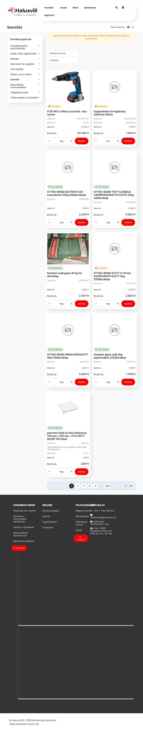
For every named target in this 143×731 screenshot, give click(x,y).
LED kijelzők (16, 69)
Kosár (79, 530)
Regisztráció (82, 510)
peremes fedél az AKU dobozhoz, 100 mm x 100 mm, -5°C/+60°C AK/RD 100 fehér (67, 435)
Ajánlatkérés (90, 7)
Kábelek (14, 58)
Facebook (19, 548)
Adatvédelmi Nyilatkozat (20, 534)
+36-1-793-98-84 (102, 510)
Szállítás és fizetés (24, 510)
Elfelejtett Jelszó (81, 523)
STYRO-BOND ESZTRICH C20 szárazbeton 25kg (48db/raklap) (66, 193)
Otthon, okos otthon (21, 74)
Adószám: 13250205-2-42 (99, 523)
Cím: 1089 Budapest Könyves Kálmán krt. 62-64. (101, 531)
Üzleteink (48, 527)
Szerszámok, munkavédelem (18, 86)
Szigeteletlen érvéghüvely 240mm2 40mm (110, 113)
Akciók (63, 7)
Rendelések (82, 516)
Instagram (81, 538)
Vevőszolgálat (50, 510)
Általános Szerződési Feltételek (20, 519)
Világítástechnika (19, 92)
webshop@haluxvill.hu (103, 516)
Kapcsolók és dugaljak (22, 64)
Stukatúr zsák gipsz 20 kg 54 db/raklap (64, 275)
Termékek (48, 7)
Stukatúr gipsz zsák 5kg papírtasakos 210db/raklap (110, 356)
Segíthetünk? (50, 522)
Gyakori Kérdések (23, 527)
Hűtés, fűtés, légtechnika (23, 53)
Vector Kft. (33, 724)
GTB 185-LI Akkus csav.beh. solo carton (67, 113)
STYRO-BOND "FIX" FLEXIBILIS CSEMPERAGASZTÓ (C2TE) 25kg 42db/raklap (114, 194)
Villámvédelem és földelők (24, 97)
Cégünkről (49, 15)
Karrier (46, 516)
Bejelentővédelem (23, 541)
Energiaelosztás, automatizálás (19, 47)
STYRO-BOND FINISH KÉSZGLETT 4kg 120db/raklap (67, 356)
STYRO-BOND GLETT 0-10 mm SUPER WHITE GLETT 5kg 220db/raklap (112, 276)
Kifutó (75, 7)
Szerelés (14, 79)
